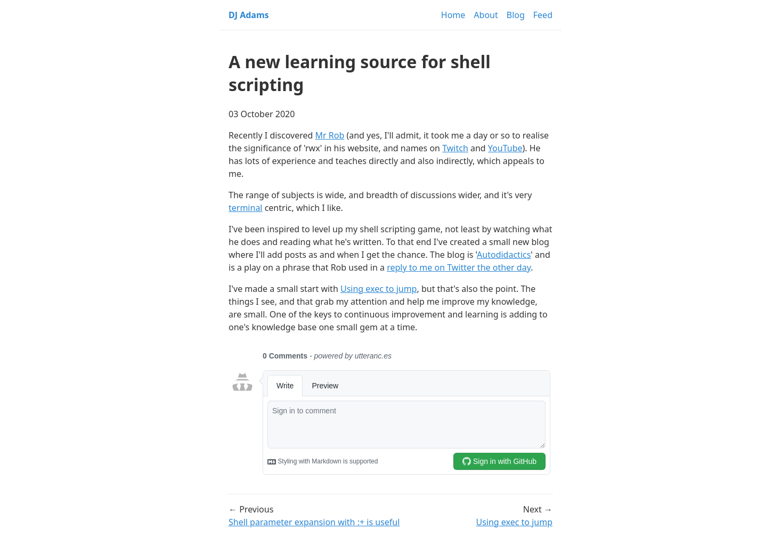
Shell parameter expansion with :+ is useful (314, 522)
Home (453, 15)
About (486, 15)
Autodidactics (504, 254)
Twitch (455, 148)
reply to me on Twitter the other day (459, 267)
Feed (542, 15)
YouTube (505, 148)
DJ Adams (249, 15)
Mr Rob (330, 135)
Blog (516, 15)
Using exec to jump (378, 289)
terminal (246, 208)
